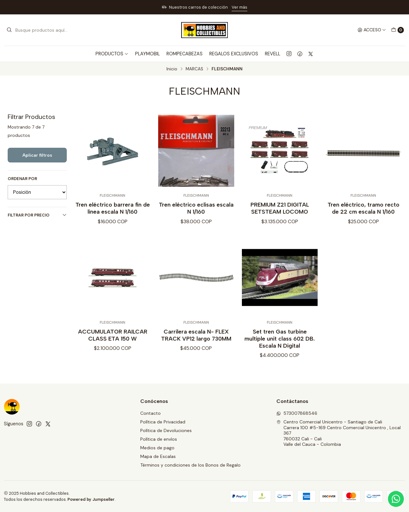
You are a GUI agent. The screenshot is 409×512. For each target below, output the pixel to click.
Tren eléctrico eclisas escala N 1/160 (196, 208)
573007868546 (296, 413)
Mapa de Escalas (158, 456)
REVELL (272, 54)
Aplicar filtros (37, 155)
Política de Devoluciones (166, 430)
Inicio (171, 69)
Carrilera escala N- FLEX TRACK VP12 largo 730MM (196, 339)
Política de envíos (158, 439)
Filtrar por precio (37, 215)
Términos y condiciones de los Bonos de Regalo (190, 465)
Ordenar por (22, 178)
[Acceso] (372, 30)
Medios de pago (157, 448)
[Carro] (397, 30)
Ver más (239, 7)
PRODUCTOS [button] (112, 54)
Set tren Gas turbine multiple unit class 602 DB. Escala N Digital (279, 342)
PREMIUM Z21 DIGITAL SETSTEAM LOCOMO (280, 208)
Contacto (150, 413)
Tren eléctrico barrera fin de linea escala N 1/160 (112, 208)
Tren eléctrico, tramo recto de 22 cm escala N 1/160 (363, 208)
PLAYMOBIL (147, 54)
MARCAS (194, 69)
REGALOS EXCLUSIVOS (233, 54)
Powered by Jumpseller (91, 499)
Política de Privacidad (162, 422)
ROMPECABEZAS (184, 54)
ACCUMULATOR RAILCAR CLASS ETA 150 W (112, 339)
